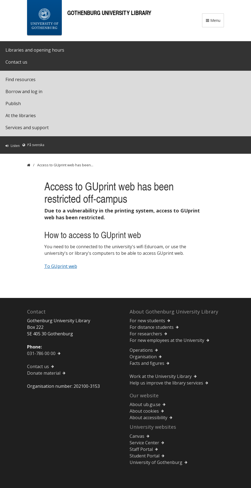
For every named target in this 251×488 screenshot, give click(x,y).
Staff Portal (141, 449)
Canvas (137, 436)
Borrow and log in (23, 91)
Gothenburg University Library (109, 13)
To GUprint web (60, 266)
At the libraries (20, 116)
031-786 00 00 (41, 353)
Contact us (16, 62)
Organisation (143, 357)
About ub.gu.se (145, 404)
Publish (13, 103)
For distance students (152, 327)
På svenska (35, 145)
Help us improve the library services (166, 383)
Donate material (43, 373)
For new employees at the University (167, 340)
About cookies (144, 411)
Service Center (144, 443)
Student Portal (144, 456)
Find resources (20, 79)
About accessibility (148, 418)
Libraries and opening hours (34, 50)
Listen (15, 145)
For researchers (146, 334)
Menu (213, 20)
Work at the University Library (161, 376)
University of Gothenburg (156, 462)
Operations (141, 350)
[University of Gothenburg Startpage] (44, 18)
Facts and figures (147, 363)
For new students (147, 321)
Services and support (27, 128)
